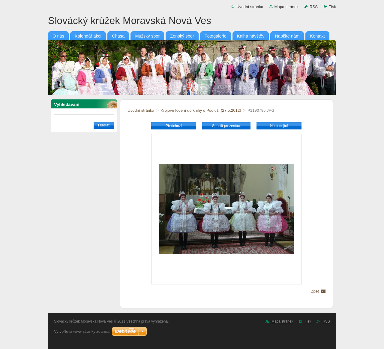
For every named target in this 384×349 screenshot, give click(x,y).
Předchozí (174, 126)
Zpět (315, 291)
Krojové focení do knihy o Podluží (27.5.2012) (200, 110)
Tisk (332, 7)
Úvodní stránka (249, 7)
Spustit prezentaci (226, 126)
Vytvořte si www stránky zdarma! (82, 331)
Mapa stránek (286, 7)
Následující (279, 126)
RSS (314, 7)
